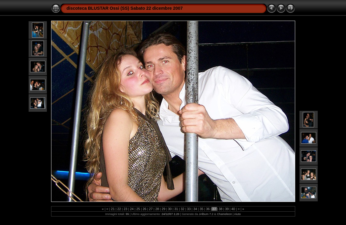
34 (195, 209)
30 (170, 209)
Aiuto (237, 214)
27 (151, 209)
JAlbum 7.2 (206, 214)
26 (144, 209)
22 (119, 209)
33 (189, 209)
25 (138, 209)
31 (176, 209)
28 (157, 209)
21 (113, 209)
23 (125, 209)
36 (208, 209)
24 (132, 209)
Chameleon (224, 214)
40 (233, 209)
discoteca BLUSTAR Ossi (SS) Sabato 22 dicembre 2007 (125, 8)
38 (220, 209)
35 (201, 209)
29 (163, 209)
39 (227, 209)
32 (182, 209)
